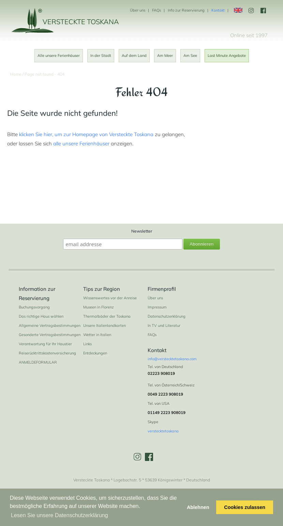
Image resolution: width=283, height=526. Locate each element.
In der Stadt (100, 55)
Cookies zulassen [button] (244, 507)
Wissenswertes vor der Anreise (110, 298)
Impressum (157, 307)
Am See (190, 55)
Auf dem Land (134, 55)
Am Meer (165, 55)
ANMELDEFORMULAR (38, 362)
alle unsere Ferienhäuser (81, 143)
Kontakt (218, 10)
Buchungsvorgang (34, 307)
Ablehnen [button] (198, 507)
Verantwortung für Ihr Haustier (45, 343)
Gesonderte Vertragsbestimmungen (49, 334)
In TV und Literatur (164, 325)
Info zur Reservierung (186, 10)
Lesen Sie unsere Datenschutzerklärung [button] (59, 515)
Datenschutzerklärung (166, 316)
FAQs (156, 10)
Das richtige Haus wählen (41, 316)
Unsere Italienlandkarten (104, 325)
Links (87, 343)
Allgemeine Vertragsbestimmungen (49, 325)
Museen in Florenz (98, 307)
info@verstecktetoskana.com (172, 358)
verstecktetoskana (163, 431)
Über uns (137, 10)
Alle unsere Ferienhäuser (59, 55)
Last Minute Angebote (227, 55)
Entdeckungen (95, 353)
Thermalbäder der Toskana (107, 316)
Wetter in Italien (97, 334)
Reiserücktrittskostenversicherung (47, 353)
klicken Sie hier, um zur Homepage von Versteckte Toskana (86, 134)
